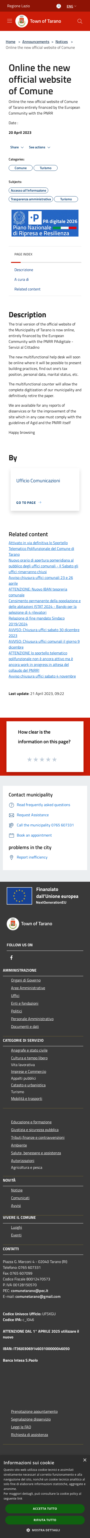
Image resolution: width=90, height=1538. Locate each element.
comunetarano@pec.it (29, 1290)
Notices (61, 41)
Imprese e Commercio (28, 1071)
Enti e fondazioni (24, 1003)
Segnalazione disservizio (31, 1419)
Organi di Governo (26, 980)
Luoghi (16, 1227)
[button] (45, 1530)
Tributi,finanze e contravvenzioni (38, 1137)
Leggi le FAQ (21, 1427)
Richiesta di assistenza (29, 1434)
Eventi (16, 1235)
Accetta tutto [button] (45, 1509)
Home (10, 41)
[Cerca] (80, 21)
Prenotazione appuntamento (34, 1411)
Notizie (17, 1190)
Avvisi (16, 1205)
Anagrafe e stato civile (29, 1050)
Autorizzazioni (22, 1160)
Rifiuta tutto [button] (45, 1520)
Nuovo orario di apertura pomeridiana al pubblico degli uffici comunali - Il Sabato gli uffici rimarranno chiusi (43, 566)
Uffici (15, 995)
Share (17, 147)
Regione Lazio (18, 6)
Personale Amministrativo (32, 1019)
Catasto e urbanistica (28, 1085)
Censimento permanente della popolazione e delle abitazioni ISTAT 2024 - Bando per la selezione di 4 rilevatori (45, 606)
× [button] (84, 1460)
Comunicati (20, 1198)
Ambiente (19, 1145)
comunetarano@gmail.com (37, 1296)
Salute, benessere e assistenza (36, 1153)
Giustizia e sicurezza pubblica (35, 1130)
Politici (16, 1011)
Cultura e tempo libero (29, 1058)
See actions (40, 147)
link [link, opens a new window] (19, 1498)
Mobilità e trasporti (26, 1098)
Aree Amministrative (28, 988)
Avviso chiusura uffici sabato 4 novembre (42, 676)
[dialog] (45, 1496)
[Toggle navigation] (9, 21)
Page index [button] (23, 254)
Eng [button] (72, 6)
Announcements (35, 41)
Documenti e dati (25, 1026)
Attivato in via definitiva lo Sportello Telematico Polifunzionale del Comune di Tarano (41, 548)
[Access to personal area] (58, 6)
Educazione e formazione (31, 1122)
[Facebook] (11, 957)
